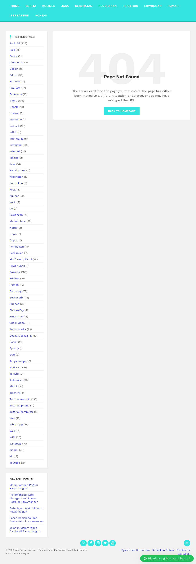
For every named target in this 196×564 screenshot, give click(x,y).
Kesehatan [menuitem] (83, 6)
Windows (15, 443)
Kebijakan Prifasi (163, 550)
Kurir (13, 202)
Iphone (14, 157)
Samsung (15, 291)
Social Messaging (21, 335)
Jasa (13, 164)
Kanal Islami (17, 170)
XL (11, 456)
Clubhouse (16, 62)
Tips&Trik (15, 392)
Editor (13, 75)
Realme (14, 278)
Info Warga (16, 138)
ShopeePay (17, 310)
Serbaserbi (17, 297)
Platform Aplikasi (21, 259)
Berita (13, 56)
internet (15, 151)
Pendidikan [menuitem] (107, 6)
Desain (14, 68)
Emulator (16, 87)
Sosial (13, 341)
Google (14, 106)
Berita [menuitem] (31, 6)
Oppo (13, 240)
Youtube (15, 462)
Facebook (16, 94)
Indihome (16, 119)
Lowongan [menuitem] (153, 6)
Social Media (18, 329)
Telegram (15, 367)
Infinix (13, 132)
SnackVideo (17, 322)
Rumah (14, 284)
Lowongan (16, 214)
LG (11, 208)
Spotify (14, 348)
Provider (15, 272)
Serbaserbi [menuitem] (20, 15)
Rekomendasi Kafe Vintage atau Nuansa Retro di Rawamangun (24, 498)
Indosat (14, 126)
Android (15, 43)
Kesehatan (16, 176)
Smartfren (16, 316)
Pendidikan (17, 246)
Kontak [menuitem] (41, 15)
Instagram (16, 144)
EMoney (15, 81)
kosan (13, 189)
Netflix (14, 227)
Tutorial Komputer (21, 411)
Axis (12, 49)
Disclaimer (183, 550)
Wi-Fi (13, 430)
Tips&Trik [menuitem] (130, 6)
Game (13, 100)
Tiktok (14, 386)
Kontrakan (16, 183)
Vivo (12, 418)
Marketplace (18, 221)
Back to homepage (121, 111)
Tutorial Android (20, 399)
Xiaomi (14, 449)
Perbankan (16, 252)
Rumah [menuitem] (173, 6)
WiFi (12, 437)
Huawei (14, 113)
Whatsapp (16, 424)
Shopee (14, 303)
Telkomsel (16, 380)
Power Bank (17, 265)
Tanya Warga (18, 361)
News (13, 233)
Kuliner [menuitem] (48, 6)
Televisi (14, 373)
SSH (12, 354)
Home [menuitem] (15, 6)
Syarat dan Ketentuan (135, 550)
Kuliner (14, 195)
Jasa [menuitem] (65, 6)
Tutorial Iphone (19, 405)
